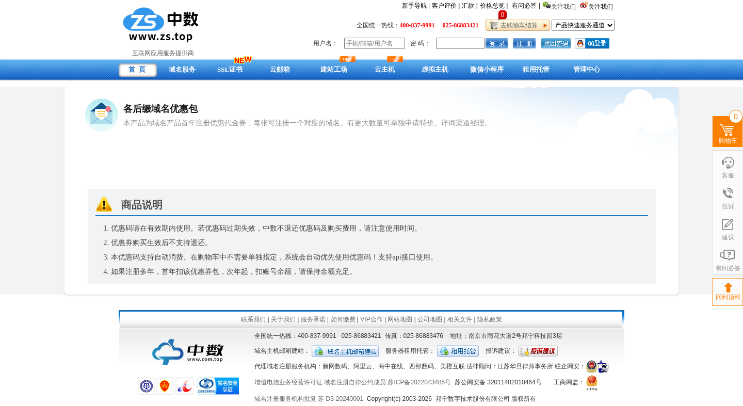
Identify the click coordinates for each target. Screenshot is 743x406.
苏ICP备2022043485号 (419, 382)
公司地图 (429, 319)
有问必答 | (526, 5)
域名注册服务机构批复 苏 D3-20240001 (308, 398)
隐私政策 (489, 319)
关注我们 (601, 6)
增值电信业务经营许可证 (288, 382)
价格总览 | (494, 5)
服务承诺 (313, 319)
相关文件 (459, 319)
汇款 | (469, 5)
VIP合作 (371, 319)
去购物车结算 (517, 25)
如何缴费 (343, 319)
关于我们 (283, 319)
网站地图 (399, 319)
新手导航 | (416, 5)
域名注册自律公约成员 (355, 382)
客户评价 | (446, 5)
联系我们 (253, 319)
